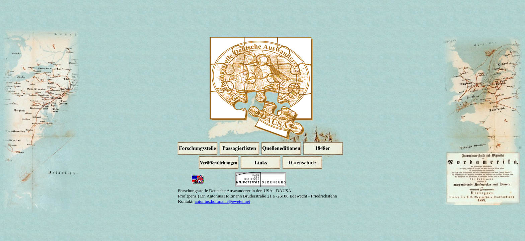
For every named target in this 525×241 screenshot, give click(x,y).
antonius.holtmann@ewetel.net (222, 201)
